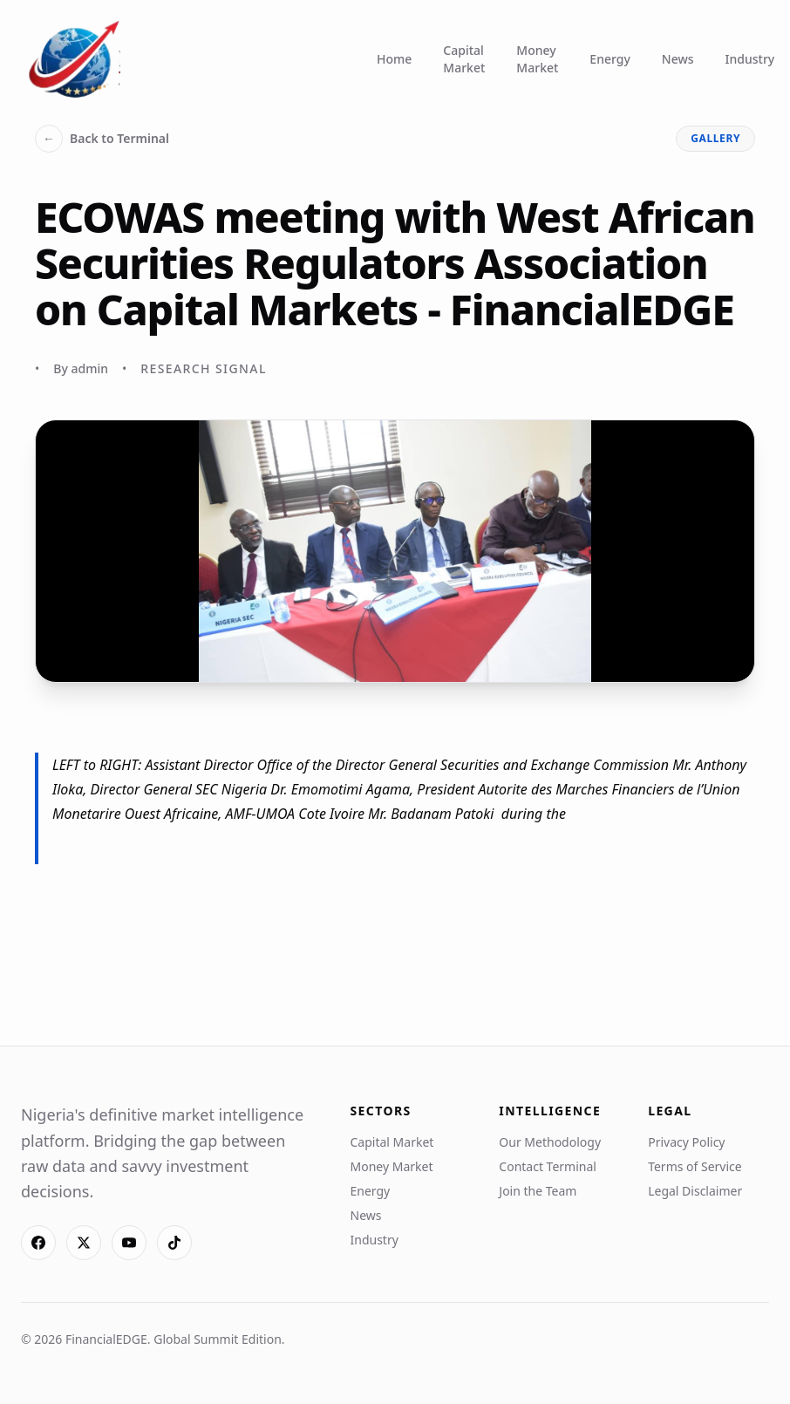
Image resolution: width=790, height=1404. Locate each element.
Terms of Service (695, 1166)
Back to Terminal (102, 139)
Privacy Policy (686, 1142)
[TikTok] (174, 1242)
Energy (609, 59)
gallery (715, 138)
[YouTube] (129, 1242)
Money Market (537, 59)
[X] (83, 1242)
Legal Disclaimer (695, 1190)
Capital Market (464, 59)
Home (394, 59)
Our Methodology (550, 1142)
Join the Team (537, 1190)
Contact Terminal (547, 1166)
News (678, 59)
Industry (750, 59)
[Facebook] (38, 1242)
